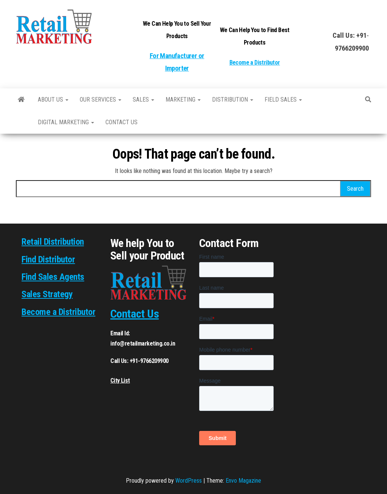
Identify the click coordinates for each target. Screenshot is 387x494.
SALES (143, 99)
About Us (53, 99)
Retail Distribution (53, 241)
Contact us (121, 122)
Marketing (183, 99)
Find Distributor (48, 259)
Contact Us (134, 313)
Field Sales (283, 99)
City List (120, 380)
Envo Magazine (243, 480)
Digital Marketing (66, 122)
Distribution (232, 99)
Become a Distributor (254, 62)
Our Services (100, 99)
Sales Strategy (47, 294)
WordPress (188, 480)
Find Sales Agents (53, 277)
